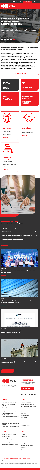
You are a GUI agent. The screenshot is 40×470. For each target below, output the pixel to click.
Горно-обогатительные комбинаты (28, 406)
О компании (23, 434)
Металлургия (24, 417)
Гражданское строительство (27, 408)
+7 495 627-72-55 (16, 1)
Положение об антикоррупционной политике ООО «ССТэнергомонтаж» (15, 458)
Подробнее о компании (20, 73)
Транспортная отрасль (26, 425)
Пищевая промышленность (27, 419)
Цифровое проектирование (27, 440)
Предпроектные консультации (9, 434)
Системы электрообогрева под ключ (10, 444)
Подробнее (3, 34)
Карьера (23, 447)
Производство (24, 436)
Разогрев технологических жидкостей (10, 411)
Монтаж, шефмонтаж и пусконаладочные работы (7, 439)
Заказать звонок (27, 1)
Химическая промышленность (27, 404)
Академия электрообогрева (27, 445)
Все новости (8, 371)
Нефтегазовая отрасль (26, 402)
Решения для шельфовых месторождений (7, 414)
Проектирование (6, 436)
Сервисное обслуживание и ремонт (10, 442)
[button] (2, 1)
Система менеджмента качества (28, 438)
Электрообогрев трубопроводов (9, 402)
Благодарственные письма (27, 443)
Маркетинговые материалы (27, 449)
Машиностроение (25, 415)
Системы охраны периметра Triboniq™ (10, 426)
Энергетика (23, 413)
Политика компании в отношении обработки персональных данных (15, 456)
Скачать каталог (27, 388)
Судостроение (24, 411)
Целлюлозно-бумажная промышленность (26, 422)
